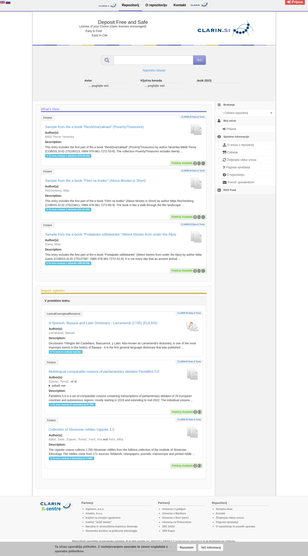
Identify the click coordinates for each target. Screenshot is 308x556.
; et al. (124, 384)
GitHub (229, 541)
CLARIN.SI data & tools (193, 117)
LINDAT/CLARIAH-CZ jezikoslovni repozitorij (176, 541)
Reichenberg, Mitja (57, 190)
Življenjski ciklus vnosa (230, 517)
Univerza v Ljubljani (174, 509)
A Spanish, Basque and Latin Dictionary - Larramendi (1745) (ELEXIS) (103, 323)
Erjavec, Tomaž (59, 381)
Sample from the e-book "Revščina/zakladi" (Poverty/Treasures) (94, 127)
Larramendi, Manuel (62, 333)
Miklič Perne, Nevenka (59, 136)
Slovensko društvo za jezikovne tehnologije (111, 530)
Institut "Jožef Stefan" (99, 522)
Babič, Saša (56, 439)
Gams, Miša (53, 244)
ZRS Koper (168, 530)
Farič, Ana (95, 439)
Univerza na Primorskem (176, 522)
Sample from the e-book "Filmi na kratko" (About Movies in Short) (95, 181)
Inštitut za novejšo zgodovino (103, 517)
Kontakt (220, 513)
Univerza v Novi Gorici (175, 517)
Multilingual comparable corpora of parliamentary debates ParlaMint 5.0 (104, 372)
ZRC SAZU (168, 526)
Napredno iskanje (154, 70)
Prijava (295, 2)
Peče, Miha (116, 439)
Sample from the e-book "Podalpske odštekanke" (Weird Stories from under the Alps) (110, 234)
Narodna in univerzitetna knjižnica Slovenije (112, 526)
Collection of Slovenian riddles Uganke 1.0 (81, 429)
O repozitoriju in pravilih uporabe (235, 526)
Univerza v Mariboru (174, 513)
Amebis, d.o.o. (94, 513)
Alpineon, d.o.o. (95, 509)
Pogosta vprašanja (227, 522)
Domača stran (224, 509)
